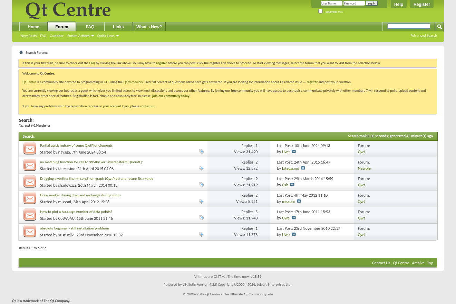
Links (118, 26)
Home (33, 26)
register (312, 82)
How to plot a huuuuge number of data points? (76, 211)
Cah (285, 185)
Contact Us (381, 263)
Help (398, 4)
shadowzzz (67, 185)
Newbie (364, 168)
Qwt (361, 151)
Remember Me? (330, 11)
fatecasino (67, 168)
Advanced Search (424, 35)
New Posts (29, 35)
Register (422, 4)
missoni (64, 201)
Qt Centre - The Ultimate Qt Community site (239, 294)
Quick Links (106, 35)
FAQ (43, 35)
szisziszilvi (66, 235)
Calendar (57, 35)
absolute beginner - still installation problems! (75, 228)
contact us (147, 106)
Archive (418, 263)
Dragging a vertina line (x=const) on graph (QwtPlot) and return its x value (96, 178)
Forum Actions (78, 35)
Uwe (286, 151)
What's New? (149, 26)
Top (430, 263)
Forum (61, 26)
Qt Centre (29, 82)
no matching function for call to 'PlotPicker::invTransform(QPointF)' (91, 162)
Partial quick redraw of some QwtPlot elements (76, 145)
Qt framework (133, 82)
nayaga (64, 152)
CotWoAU (66, 218)
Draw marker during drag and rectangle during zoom (80, 195)
